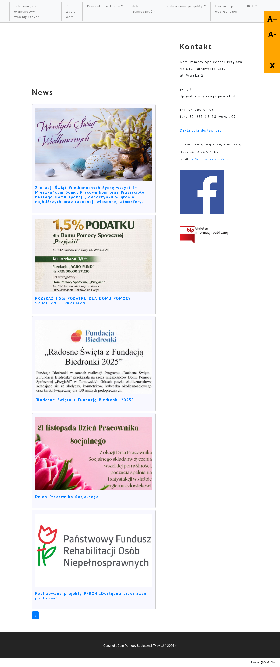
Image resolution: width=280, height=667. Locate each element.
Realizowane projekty (184, 5)
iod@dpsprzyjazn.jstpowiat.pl (210, 159)
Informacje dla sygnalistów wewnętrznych (27, 11)
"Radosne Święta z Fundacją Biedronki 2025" (84, 399)
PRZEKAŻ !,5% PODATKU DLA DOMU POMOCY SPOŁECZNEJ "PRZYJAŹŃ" (83, 301)
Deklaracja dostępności (226, 8)
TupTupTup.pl (270, 662)
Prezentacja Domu (103, 5)
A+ (272, 18)
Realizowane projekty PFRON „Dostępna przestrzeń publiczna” (91, 596)
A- (272, 34)
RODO (252, 5)
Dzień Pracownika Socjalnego (67, 496)
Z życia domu (71, 11)
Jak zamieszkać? (143, 8)
